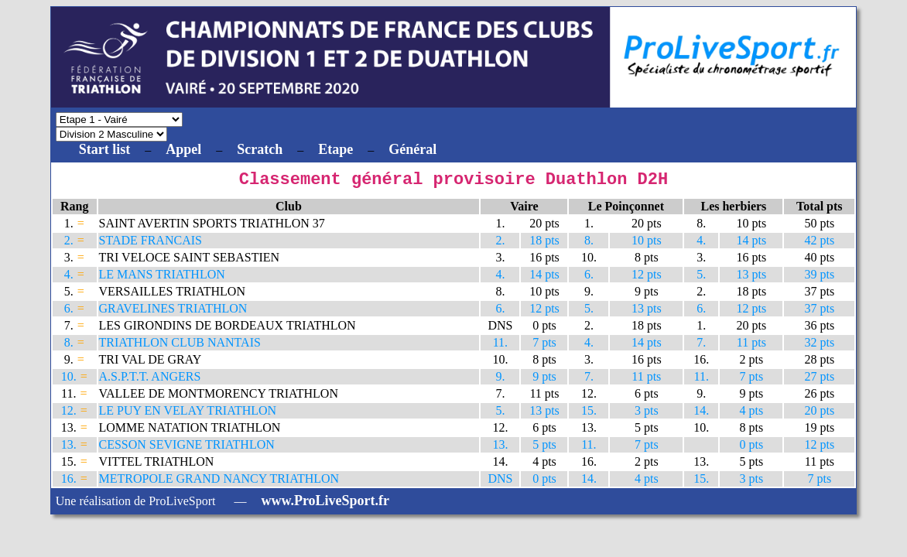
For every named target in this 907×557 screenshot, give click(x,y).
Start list (105, 149)
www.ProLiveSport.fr (325, 504)
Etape (335, 149)
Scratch (259, 149)
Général (412, 149)
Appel (183, 149)
